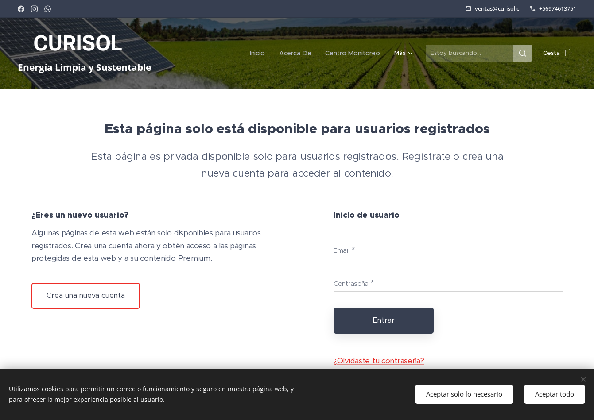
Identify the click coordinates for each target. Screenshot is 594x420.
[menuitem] (185, 53)
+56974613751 (557, 8)
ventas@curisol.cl (497, 8)
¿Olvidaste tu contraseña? (378, 361)
